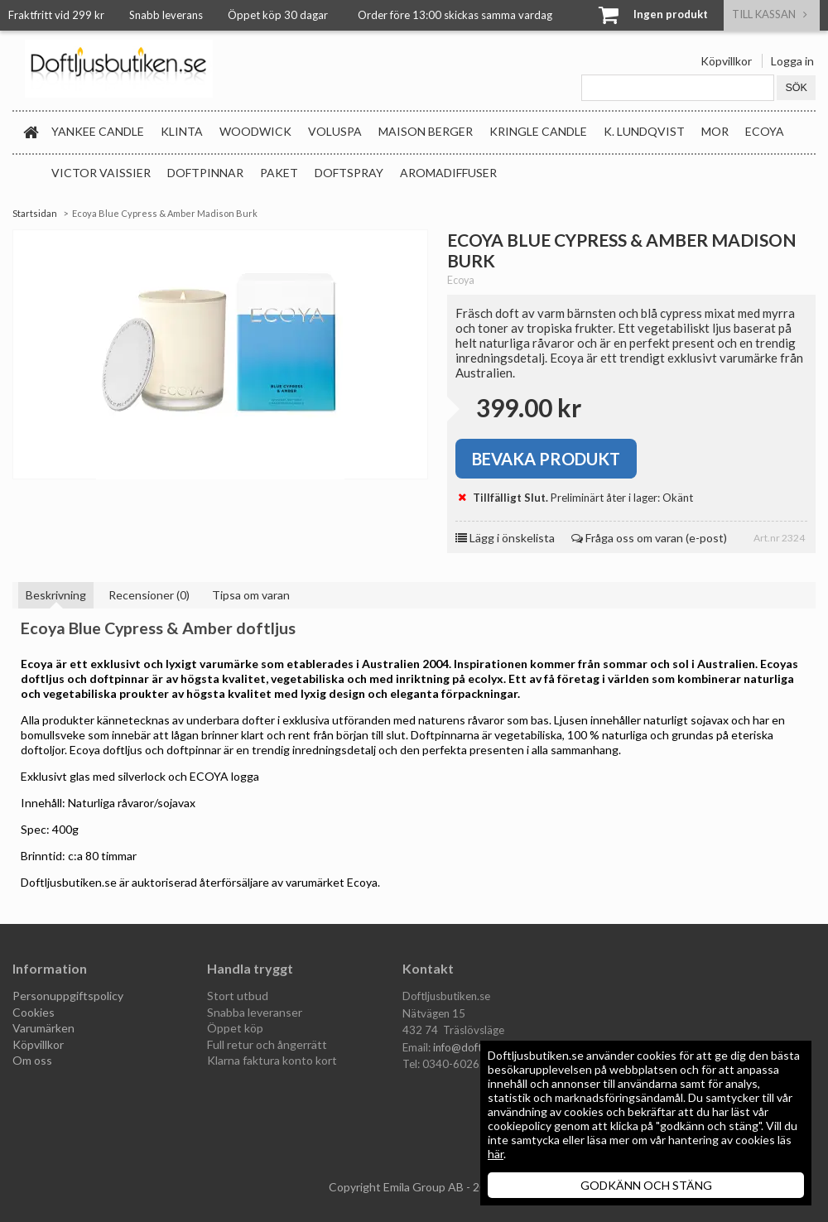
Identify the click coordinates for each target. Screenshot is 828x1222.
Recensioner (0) (149, 595)
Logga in (792, 61)
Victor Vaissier (101, 173)
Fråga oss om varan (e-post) (649, 538)
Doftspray (349, 173)
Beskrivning (56, 595)
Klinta (182, 131)
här (495, 1154)
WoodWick (255, 131)
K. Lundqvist (644, 131)
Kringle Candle (538, 131)
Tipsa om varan (251, 595)
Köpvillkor (726, 61)
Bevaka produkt (546, 459)
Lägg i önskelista (505, 538)
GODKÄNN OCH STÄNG (646, 1185)
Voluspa (335, 131)
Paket (279, 173)
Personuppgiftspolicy (67, 996)
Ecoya (764, 131)
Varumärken (43, 1028)
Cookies (33, 1012)
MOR (715, 131)
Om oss (32, 1060)
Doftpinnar (205, 173)
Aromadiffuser (448, 173)
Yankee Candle (97, 131)
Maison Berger (425, 131)
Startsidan (34, 213)
